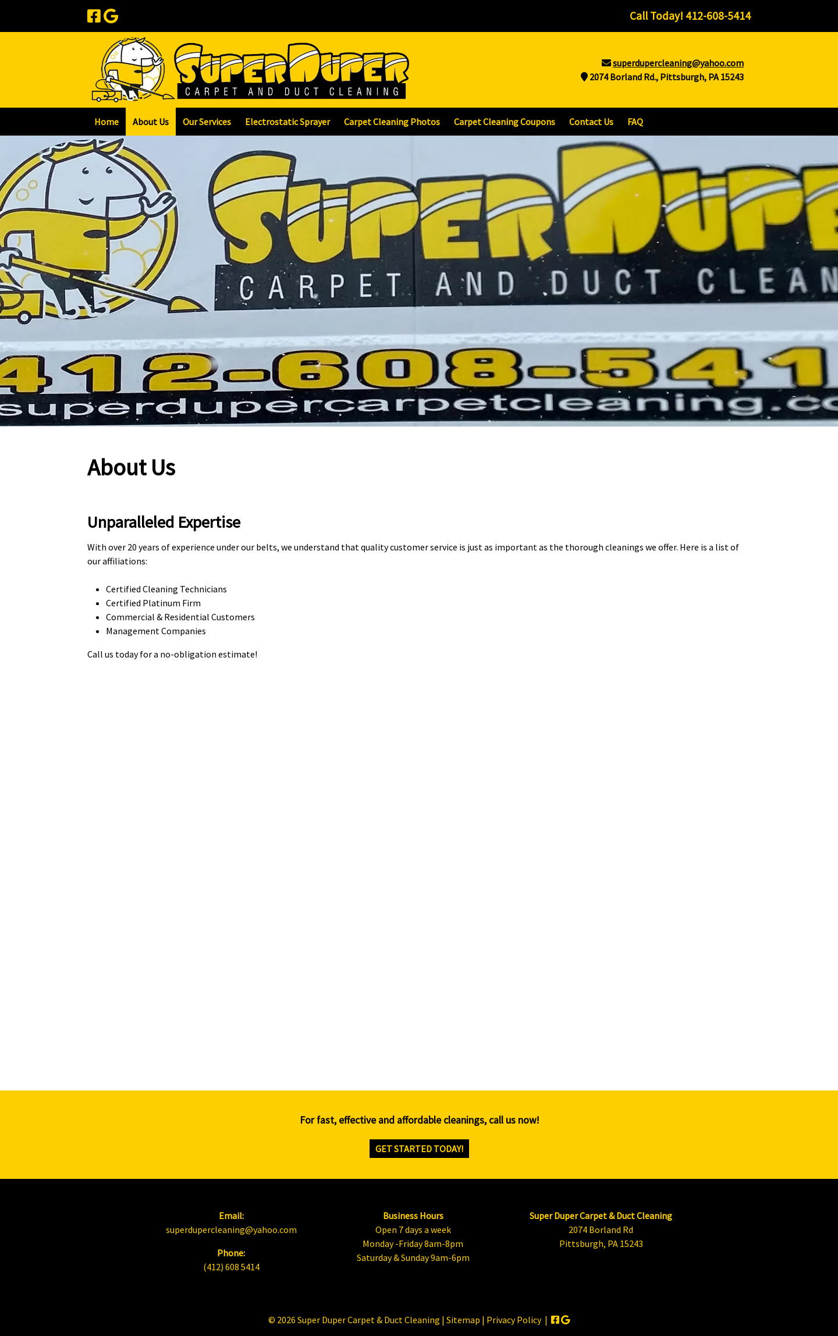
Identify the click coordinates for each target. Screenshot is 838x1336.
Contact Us (591, 121)
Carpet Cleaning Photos (392, 121)
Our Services (207, 121)
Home (106, 121)
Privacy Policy (514, 1320)
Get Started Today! (419, 1148)
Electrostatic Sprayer (287, 121)
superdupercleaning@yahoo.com (678, 63)
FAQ (635, 121)
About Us (151, 121)
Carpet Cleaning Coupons (504, 121)
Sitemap (463, 1320)
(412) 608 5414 (231, 1267)
